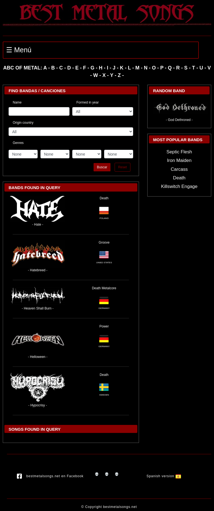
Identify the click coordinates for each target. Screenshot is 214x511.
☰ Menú (18, 50)
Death (104, 198)
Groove (104, 242)
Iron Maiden (179, 160)
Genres (18, 142)
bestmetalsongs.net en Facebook (50, 476)
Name (17, 102)
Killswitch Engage (179, 186)
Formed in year (87, 102)
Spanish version (163, 476)
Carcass (179, 169)
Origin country (23, 123)
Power (104, 326)
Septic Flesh (179, 151)
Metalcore (109, 288)
